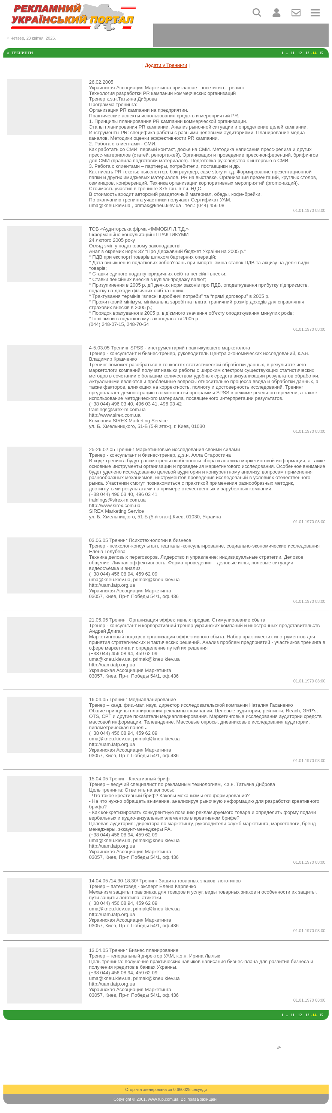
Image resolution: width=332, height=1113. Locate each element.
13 (307, 53)
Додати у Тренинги (166, 65)
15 (321, 53)
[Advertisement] (241, 35)
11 (292, 53)
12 (300, 53)
